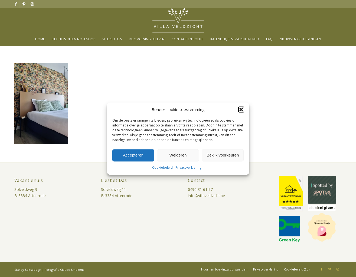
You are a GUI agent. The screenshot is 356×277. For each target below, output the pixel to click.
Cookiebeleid (162, 167)
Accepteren (133, 155)
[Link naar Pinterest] (24, 4)
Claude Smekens (72, 270)
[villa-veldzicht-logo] (178, 20)
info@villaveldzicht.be (206, 195)
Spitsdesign (33, 270)
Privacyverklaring (188, 167)
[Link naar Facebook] (16, 4)
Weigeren (178, 155)
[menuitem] (40, 39)
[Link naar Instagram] (32, 4)
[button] (241, 109)
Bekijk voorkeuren (223, 155)
